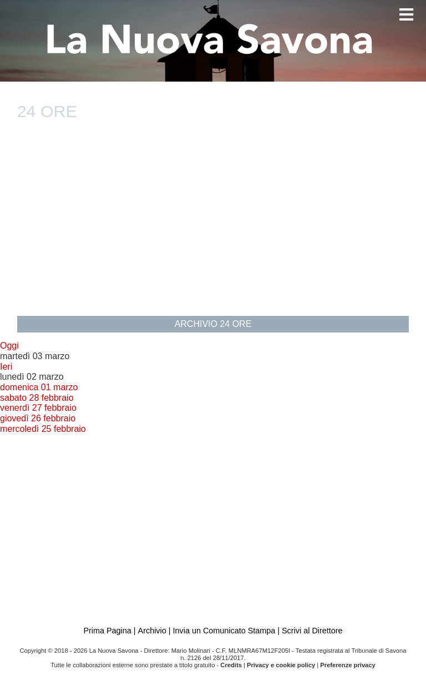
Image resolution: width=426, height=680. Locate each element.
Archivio (152, 630)
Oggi (9, 345)
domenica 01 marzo (39, 387)
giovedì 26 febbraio (37, 418)
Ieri (6, 366)
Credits (231, 665)
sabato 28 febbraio (37, 397)
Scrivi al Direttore (312, 630)
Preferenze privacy (348, 665)
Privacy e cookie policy (281, 665)
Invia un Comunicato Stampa (224, 630)
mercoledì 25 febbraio (43, 429)
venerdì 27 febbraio (38, 407)
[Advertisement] (213, 225)
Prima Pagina (107, 630)
